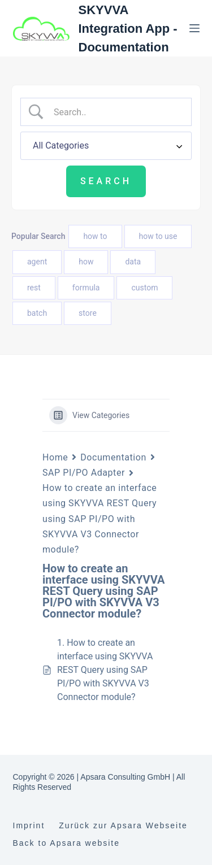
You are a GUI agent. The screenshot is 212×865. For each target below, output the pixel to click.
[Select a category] (106, 146)
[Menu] (194, 28)
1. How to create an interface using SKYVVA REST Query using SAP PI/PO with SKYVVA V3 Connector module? (105, 669)
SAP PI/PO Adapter (83, 472)
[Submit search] (106, 181)
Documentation (113, 457)
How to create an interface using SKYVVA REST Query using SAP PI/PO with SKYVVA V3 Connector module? (99, 519)
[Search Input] (115, 112)
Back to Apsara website (66, 842)
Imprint (29, 825)
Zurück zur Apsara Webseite (123, 825)
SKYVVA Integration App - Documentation (128, 28)
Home (55, 457)
